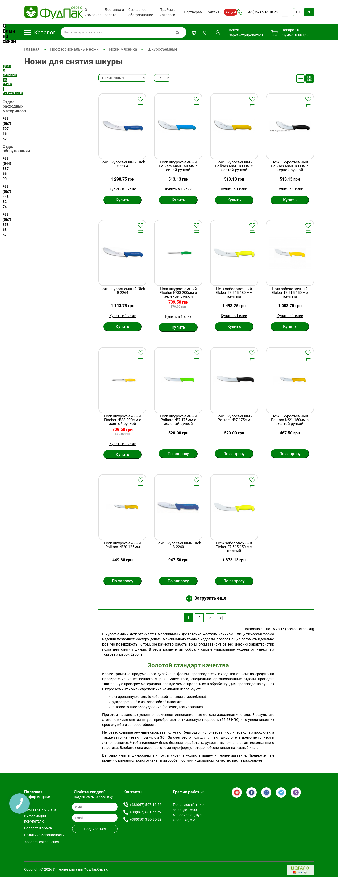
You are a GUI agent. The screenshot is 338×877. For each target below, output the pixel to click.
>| (221, 618)
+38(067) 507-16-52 (262, 12)
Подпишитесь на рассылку (93, 797)
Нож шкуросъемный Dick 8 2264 (122, 164)
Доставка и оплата (114, 12)
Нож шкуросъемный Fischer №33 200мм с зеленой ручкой (178, 292)
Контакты (213, 12)
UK (298, 12)
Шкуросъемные (162, 49)
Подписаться (95, 829)
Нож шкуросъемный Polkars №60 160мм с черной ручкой (290, 166)
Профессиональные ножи (74, 49)
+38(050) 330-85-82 (145, 819)
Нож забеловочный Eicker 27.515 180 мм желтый (234, 292)
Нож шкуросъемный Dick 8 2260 (178, 545)
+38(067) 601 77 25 (145, 812)
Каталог (39, 32)
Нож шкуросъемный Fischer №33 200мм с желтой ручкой (122, 420)
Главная (32, 49)
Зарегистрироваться (246, 35)
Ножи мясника (123, 49)
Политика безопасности (44, 835)
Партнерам (193, 12)
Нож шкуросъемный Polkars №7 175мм (234, 418)
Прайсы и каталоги (168, 12)
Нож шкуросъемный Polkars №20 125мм (122, 545)
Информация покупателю (35, 818)
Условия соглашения (41, 842)
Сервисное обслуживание (140, 12)
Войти (234, 30)
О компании (93, 12)
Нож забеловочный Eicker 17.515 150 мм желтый (290, 292)
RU (309, 12)
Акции (230, 12)
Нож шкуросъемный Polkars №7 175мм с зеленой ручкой (178, 420)
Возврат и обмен (38, 828)
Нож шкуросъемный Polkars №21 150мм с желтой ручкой (290, 420)
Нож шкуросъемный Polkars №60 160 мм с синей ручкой (178, 166)
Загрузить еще (206, 598)
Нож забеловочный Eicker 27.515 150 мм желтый (234, 547)
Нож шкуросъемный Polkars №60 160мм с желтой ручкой (234, 166)
